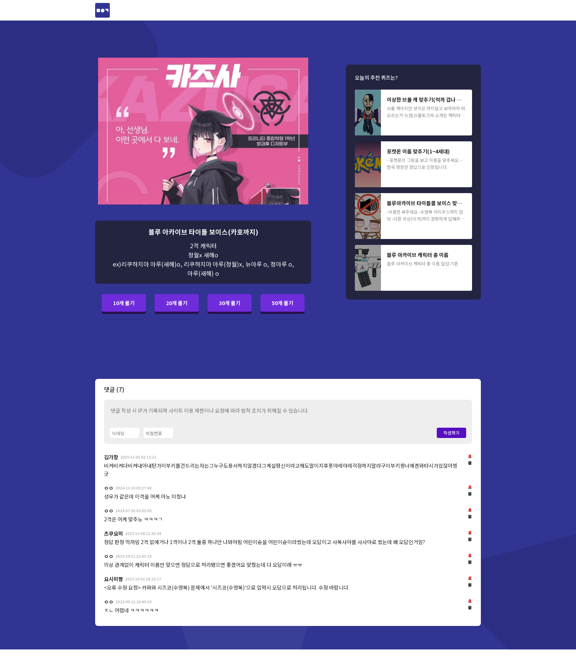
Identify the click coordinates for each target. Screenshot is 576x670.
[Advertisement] (48, 154)
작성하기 (451, 433)
